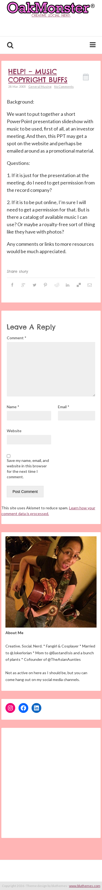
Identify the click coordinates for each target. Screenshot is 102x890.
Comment (16, 337)
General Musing (39, 86)
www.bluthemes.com (84, 886)
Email (63, 406)
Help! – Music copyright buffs (37, 75)
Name (13, 406)
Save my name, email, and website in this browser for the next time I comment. (28, 468)
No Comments (64, 86)
